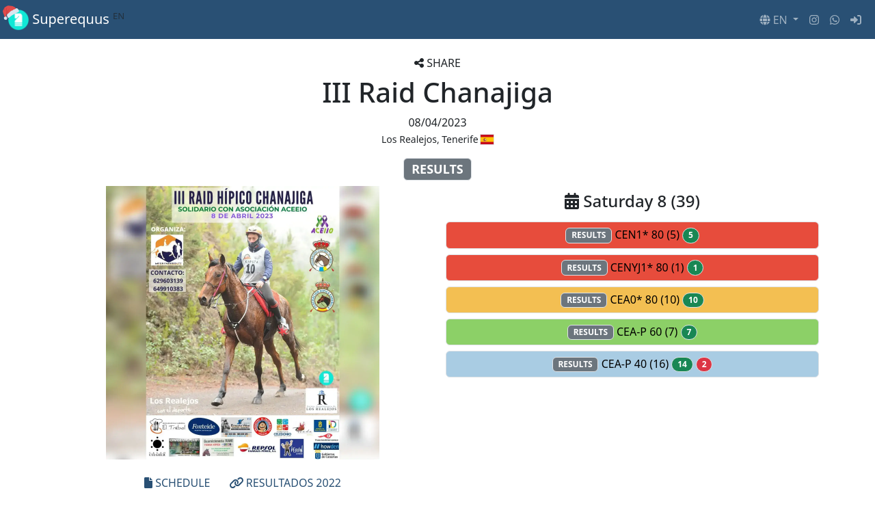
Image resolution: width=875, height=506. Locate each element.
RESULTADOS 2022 (285, 482)
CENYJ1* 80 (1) (632, 268)
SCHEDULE (177, 482)
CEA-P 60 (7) (632, 332)
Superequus (66, 19)
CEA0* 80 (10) (632, 300)
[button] (779, 20)
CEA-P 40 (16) (632, 364)
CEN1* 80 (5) (632, 235)
